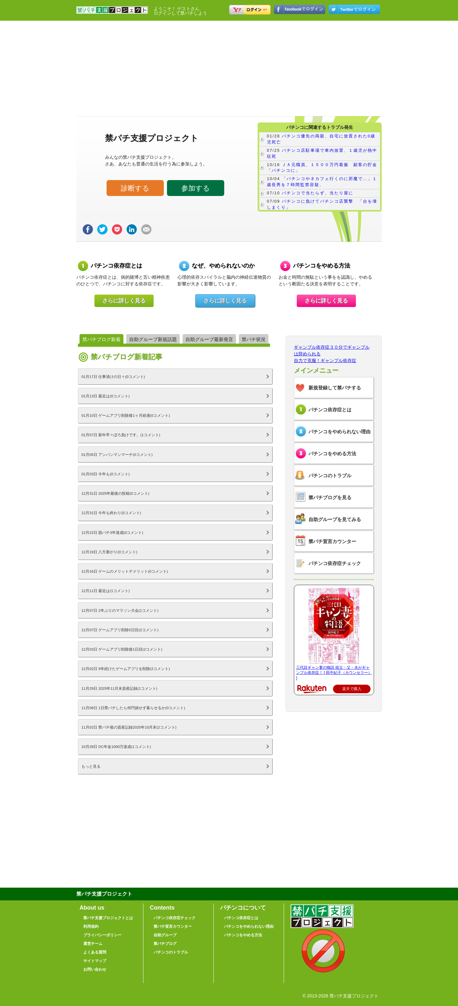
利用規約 (91, 926)
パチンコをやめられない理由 (340, 431)
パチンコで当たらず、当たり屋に (317, 193)
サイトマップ (94, 961)
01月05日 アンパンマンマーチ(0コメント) (117, 454)
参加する (195, 188)
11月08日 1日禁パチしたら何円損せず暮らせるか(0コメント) (133, 708)
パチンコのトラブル (330, 475)
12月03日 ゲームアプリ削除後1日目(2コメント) (121, 649)
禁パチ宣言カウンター (332, 541)
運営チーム (92, 943)
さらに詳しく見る (124, 301)
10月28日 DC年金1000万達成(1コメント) (116, 746)
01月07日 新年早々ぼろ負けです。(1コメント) (120, 435)
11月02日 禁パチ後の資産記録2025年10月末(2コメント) (129, 727)
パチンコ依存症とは (330, 409)
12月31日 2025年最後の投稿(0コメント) (115, 493)
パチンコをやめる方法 (332, 453)
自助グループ (165, 935)
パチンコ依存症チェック (335, 563)
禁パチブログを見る (330, 497)
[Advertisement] (229, 68)
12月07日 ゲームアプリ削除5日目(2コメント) (119, 630)
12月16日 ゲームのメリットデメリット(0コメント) (124, 571)
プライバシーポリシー (102, 935)
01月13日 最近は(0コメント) (105, 396)
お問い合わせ (94, 969)
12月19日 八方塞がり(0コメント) (109, 552)
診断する (135, 188)
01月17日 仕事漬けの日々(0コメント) (113, 376)
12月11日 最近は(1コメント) (105, 591)
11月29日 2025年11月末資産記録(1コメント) (119, 688)
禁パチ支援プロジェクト (112, 12)
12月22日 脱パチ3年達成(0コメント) (112, 532)
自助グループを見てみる (335, 519)
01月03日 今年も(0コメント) (105, 474)
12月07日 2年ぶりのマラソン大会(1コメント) (119, 610)
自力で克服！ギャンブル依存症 (325, 360)
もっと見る (91, 766)
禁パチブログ (165, 943)
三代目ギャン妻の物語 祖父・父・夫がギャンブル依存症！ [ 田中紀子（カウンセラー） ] (334, 673)
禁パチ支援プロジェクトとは (108, 918)
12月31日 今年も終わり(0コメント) (111, 513)
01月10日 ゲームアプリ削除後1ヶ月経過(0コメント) (125, 415)
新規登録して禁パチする (335, 387)
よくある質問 (94, 952)
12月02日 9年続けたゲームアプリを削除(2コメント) (125, 669)
